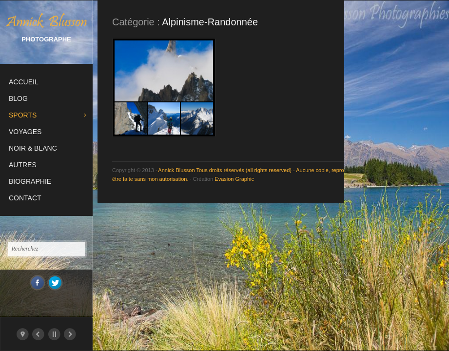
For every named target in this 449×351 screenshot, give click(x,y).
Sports (23, 115)
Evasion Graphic (234, 179)
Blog (18, 98)
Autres (23, 165)
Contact (25, 198)
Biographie (30, 181)
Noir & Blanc (33, 148)
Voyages (25, 132)
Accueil (24, 82)
